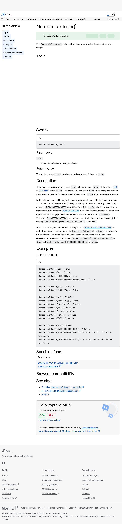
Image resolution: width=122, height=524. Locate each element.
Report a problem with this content (81, 431)
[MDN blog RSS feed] (21, 463)
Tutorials (86, 489)
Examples (7, 44)
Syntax (6, 36)
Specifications (9, 48)
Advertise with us (10, 489)
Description (8, 40)
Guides (85, 484)
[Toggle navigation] (119, 14)
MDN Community (50, 475)
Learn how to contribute (49, 420)
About (5, 475)
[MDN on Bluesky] (8, 463)
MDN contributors (90, 427)
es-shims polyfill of (60, 391)
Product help (8, 498)
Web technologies (90, 475)
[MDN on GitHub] (3, 463)
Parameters (44, 152)
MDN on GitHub (49, 493)
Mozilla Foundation (58, 513)
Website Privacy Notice (32, 508)
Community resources (52, 480)
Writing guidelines (50, 484)
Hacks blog (87, 498)
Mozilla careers (9, 484)
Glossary (86, 493)
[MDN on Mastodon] (17, 463)
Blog (4, 480)
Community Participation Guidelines (94, 508)
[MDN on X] (12, 463)
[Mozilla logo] (10, 508)
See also (7, 56)
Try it (5, 32)
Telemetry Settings (55, 508)
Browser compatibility (13, 52)
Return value (45, 168)
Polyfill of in (61, 387)
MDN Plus (6, 493)
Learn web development (93, 480)
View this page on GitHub (50, 431)
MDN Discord (48, 489)
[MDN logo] (7, 450)
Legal (71, 508)
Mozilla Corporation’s (16, 513)
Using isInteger (46, 255)
